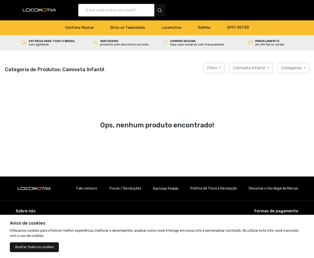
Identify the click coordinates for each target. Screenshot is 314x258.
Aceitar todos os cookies (34, 247)
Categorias (291, 68)
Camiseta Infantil (249, 68)
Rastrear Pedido (166, 189)
